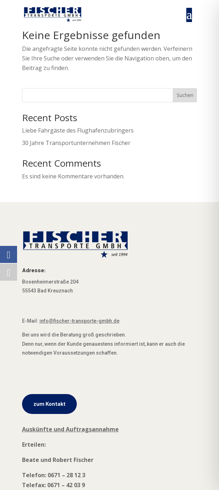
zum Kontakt (49, 404)
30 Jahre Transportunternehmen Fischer (76, 143)
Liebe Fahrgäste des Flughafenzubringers (78, 130)
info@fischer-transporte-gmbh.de (79, 321)
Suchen (185, 95)
